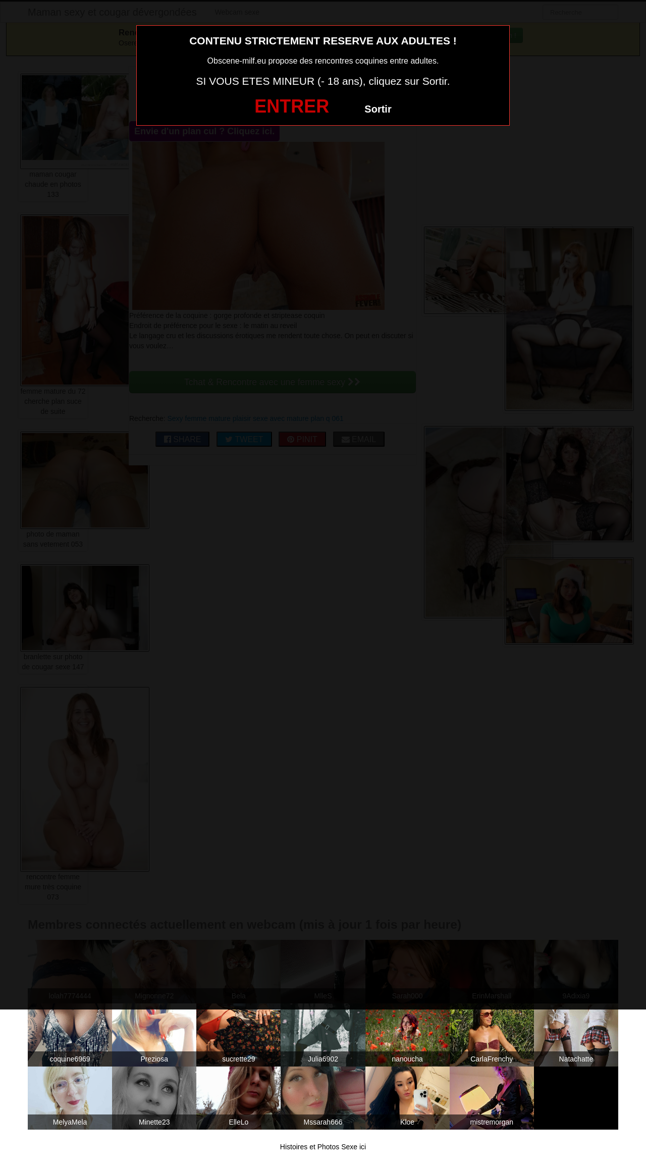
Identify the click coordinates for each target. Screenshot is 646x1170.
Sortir (377, 109)
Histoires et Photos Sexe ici (323, 1147)
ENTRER (291, 106)
